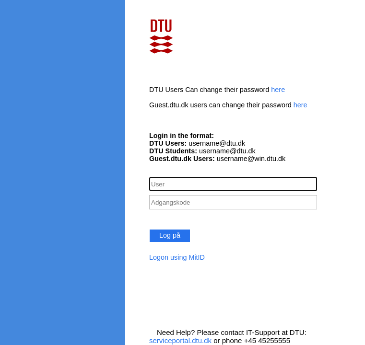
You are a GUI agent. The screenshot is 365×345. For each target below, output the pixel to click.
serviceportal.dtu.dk (180, 340)
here (278, 89)
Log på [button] (169, 235)
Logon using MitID (177, 257)
